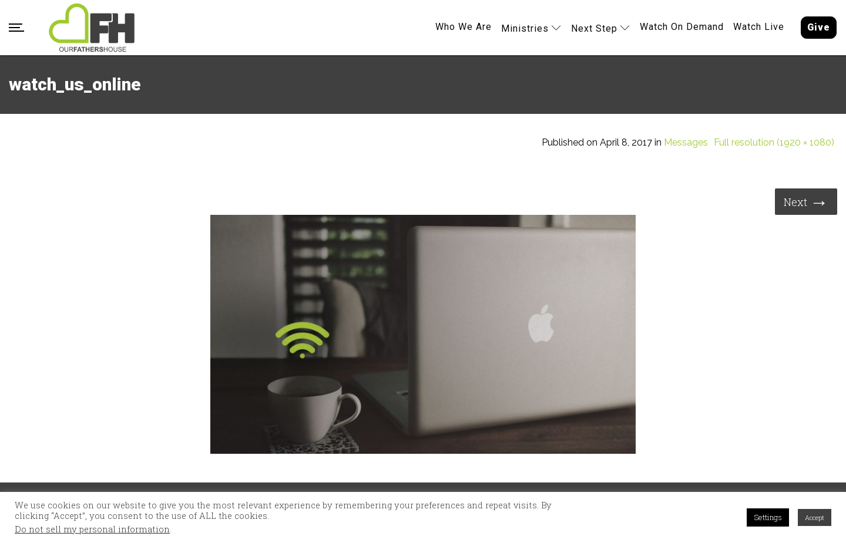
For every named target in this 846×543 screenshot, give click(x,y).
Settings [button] (768, 517)
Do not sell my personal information (92, 529)
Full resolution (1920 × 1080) (774, 142)
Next (806, 201)
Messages (686, 142)
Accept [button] (814, 517)
